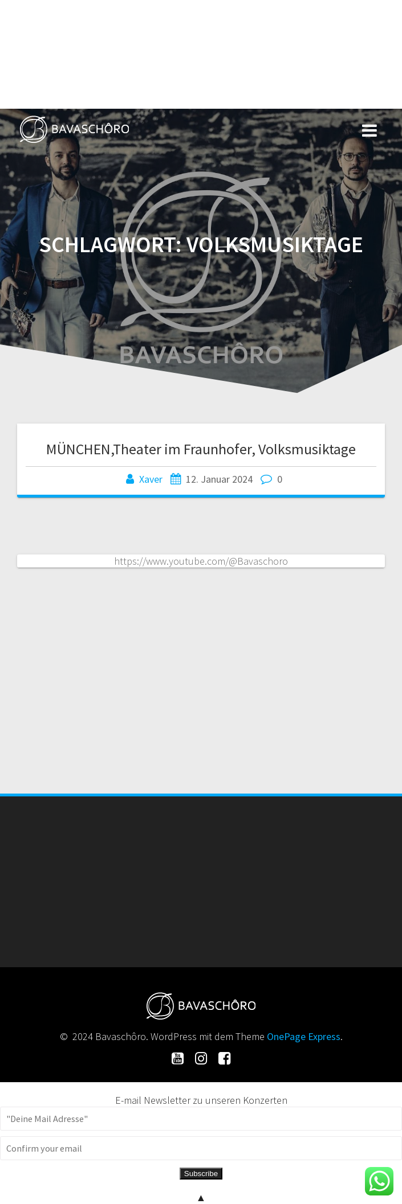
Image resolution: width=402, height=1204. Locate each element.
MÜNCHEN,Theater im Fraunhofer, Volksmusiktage (201, 448)
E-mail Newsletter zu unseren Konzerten (201, 1100)
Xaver (151, 479)
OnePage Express (303, 1036)
